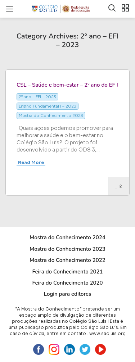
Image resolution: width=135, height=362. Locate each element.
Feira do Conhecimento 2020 (67, 282)
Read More (31, 162)
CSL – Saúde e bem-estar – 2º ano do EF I (67, 85)
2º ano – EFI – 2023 (37, 96)
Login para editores (67, 294)
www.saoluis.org (107, 333)
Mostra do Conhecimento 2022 (67, 260)
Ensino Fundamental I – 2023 (47, 106)
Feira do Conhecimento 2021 (67, 271)
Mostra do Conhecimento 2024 (67, 237)
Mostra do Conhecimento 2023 (51, 115)
